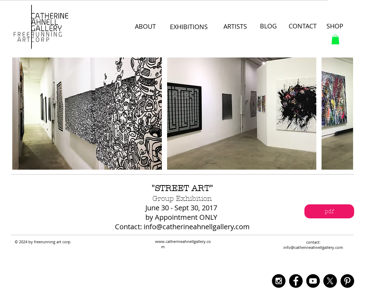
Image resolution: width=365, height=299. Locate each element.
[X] (330, 281)
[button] (335, 39)
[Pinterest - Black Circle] (347, 281)
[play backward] (21, 113)
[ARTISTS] (235, 26)
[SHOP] (335, 26)
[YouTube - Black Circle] (313, 281)
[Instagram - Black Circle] (278, 281)
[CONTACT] (304, 26)
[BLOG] (268, 26)
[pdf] (329, 211)
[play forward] (344, 113)
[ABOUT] (146, 26)
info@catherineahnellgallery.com (197, 226)
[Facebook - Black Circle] (296, 281)
